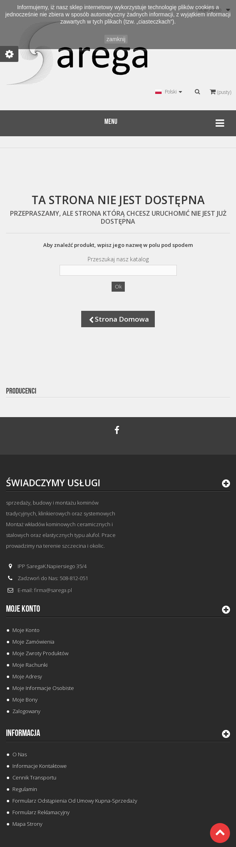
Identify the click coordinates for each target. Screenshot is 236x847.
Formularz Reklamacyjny (41, 812)
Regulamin (24, 789)
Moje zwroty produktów (40, 653)
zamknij (115, 39)
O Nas (19, 754)
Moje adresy (27, 676)
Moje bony (25, 699)
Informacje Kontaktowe (39, 765)
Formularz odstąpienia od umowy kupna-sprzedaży (74, 800)
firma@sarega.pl (53, 590)
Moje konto (23, 608)
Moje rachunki (30, 664)
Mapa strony (27, 823)
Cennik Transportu (34, 777)
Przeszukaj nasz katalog (118, 259)
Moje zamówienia (33, 641)
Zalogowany (26, 711)
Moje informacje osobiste (43, 688)
